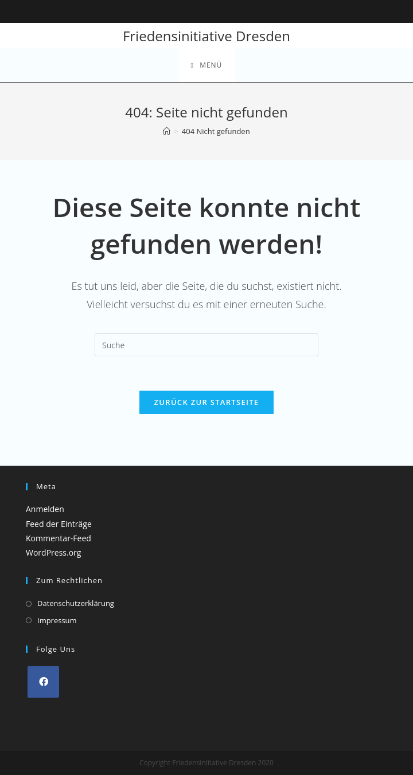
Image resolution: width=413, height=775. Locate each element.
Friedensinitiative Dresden (206, 35)
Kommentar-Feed (58, 538)
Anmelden (45, 508)
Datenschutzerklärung (75, 603)
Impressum (57, 620)
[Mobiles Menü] (206, 65)
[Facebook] (43, 682)
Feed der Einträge (59, 523)
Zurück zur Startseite (206, 402)
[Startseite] (166, 131)
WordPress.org (53, 552)
